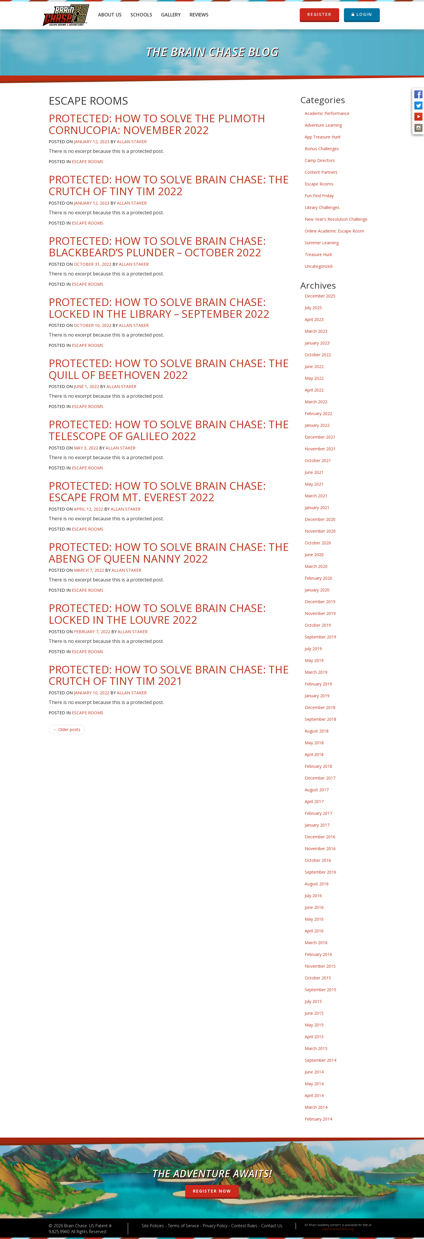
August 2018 (317, 731)
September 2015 (320, 989)
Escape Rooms (87, 161)
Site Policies (153, 1225)
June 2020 (314, 554)
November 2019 (320, 613)
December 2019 (320, 601)
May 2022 (314, 378)
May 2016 (314, 919)
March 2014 (316, 1107)
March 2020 (316, 566)
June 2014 (314, 1072)
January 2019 (317, 695)
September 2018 (320, 719)
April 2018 (314, 754)
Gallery (171, 14)
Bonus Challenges (322, 148)
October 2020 (318, 543)
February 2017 (318, 813)
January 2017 (317, 825)
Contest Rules (244, 1225)
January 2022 (317, 425)
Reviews (199, 14)
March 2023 (316, 331)
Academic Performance (327, 113)
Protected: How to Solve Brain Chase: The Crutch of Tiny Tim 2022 (169, 185)
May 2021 (314, 484)
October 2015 (318, 978)
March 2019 (316, 672)
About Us (110, 14)
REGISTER (319, 14)
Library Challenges (322, 207)
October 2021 (318, 460)
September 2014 (320, 1060)
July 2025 (313, 307)
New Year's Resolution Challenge (336, 219)
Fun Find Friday (319, 195)
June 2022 (314, 366)
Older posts (66, 729)
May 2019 (314, 660)
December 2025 (320, 296)
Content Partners (321, 172)
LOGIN (362, 14)
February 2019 (318, 684)
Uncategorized (318, 266)
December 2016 (320, 837)
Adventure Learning (323, 125)
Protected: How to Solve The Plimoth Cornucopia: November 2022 (157, 124)
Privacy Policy (215, 1225)
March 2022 (316, 401)
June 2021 (314, 472)
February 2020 (318, 578)
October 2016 (318, 860)
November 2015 (320, 966)
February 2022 (318, 413)
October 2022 (318, 354)
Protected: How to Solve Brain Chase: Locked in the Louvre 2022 (157, 614)
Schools (141, 14)
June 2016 (314, 907)
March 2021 (316, 496)
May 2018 (314, 742)
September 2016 (320, 872)
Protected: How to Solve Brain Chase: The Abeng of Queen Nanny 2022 (169, 553)
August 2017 (317, 789)
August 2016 (317, 884)
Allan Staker (132, 141)
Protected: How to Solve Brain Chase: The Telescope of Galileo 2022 (169, 430)
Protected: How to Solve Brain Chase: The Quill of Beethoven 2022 (169, 369)
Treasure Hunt (318, 254)
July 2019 (313, 648)
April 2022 (314, 390)
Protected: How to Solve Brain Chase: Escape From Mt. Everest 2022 (157, 492)
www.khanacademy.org (337, 1229)
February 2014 (318, 1119)
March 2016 (316, 942)
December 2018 (320, 707)
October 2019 (318, 625)
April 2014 (314, 1095)
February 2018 (318, 766)
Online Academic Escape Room (334, 231)
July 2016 (313, 895)
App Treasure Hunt (323, 137)
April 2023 (314, 319)
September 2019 (320, 637)
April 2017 (314, 801)
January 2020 (317, 590)
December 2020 (320, 519)
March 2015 (316, 1048)
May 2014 (314, 1083)
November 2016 (320, 848)
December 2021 (320, 437)
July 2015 (313, 1001)
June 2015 (314, 1013)
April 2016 (314, 931)
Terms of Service (183, 1225)
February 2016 (318, 954)
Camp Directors (320, 160)
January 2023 (317, 343)
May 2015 (314, 1025)
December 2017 (320, 778)
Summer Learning (322, 242)
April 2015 (314, 1036)
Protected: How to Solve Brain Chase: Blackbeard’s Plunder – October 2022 (157, 247)
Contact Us (271, 1225)
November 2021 (320, 449)
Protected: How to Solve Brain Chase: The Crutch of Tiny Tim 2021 (169, 675)
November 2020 (320, 531)
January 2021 (317, 507)
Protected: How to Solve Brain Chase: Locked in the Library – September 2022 (159, 308)
